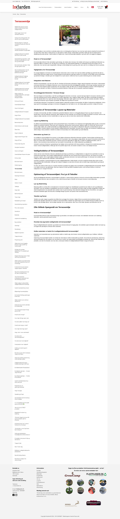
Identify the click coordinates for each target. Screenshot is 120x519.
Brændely (17, 215)
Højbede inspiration (19, 232)
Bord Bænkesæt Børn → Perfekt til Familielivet (22, 376)
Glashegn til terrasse (19, 175)
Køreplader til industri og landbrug (20, 413)
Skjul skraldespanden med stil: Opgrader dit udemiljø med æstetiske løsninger (22, 71)
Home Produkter (68, 7)
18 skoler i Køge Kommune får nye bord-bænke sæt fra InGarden (22, 419)
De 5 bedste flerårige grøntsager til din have (22, 295)
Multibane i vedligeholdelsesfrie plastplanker (22, 451)
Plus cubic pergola (19, 207)
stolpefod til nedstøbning (21, 218)
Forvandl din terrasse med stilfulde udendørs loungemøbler (22, 49)
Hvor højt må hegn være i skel (22, 318)
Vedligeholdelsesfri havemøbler (22, 118)
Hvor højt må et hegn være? (21, 329)
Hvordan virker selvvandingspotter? (19, 336)
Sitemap (15, 492)
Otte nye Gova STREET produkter (20, 408)
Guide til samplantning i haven (22, 288)
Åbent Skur (17, 129)
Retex (16, 179)
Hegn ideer (17, 190)
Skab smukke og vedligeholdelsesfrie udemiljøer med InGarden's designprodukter (22, 95)
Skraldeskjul (18, 229)
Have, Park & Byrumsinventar (45, 7)
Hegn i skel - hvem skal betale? (22, 332)
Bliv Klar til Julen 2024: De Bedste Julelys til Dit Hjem (22, 353)
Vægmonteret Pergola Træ (21, 136)
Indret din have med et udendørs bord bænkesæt (22, 305)
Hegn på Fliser (18, 140)
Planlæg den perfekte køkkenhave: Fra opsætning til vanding (22, 251)
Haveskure (17, 211)
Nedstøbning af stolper (20, 200)
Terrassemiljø (18, 168)
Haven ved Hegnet (19, 151)
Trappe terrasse (18, 236)
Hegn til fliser (18, 115)
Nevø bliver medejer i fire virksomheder (20, 459)
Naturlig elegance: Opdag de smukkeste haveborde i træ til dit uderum (22, 44)
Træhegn (17, 186)
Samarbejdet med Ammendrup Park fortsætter (22, 398)
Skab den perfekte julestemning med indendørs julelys (22, 358)
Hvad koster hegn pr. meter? (21, 325)
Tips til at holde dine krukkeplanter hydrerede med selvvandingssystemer (21, 278)
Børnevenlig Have (19, 122)
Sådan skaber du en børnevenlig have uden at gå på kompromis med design (22, 262)
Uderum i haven (18, 183)
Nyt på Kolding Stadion (20, 455)
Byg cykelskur (18, 222)
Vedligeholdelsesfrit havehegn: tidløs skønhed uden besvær (22, 89)
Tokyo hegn (17, 197)
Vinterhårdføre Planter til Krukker (22, 154)
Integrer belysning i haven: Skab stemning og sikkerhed (22, 256)
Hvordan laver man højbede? (21, 341)
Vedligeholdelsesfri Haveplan (22, 111)
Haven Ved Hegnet (19, 108)
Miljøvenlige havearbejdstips (21, 291)
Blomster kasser (19, 161)
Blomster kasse (18, 172)
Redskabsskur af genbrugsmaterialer (19, 386)
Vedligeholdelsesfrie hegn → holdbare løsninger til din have (22, 363)
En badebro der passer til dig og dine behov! (22, 439)
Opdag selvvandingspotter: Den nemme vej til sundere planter (22, 38)
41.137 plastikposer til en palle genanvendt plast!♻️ (22, 403)
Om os (82, 7)
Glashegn (17, 225)
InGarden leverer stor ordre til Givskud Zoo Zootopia (21, 424)
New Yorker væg (18, 446)
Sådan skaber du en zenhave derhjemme (21, 300)
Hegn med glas (18, 390)
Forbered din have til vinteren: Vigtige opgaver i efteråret (21, 267)
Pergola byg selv (19, 239)
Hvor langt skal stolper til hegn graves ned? (22, 310)
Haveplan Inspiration (20, 147)
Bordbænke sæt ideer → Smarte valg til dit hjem (22, 372)
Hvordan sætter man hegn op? (22, 321)
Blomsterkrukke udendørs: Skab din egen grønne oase (22, 65)
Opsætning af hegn (19, 394)
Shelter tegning (18, 165)
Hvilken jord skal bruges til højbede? (21, 348)
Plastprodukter (58, 7)
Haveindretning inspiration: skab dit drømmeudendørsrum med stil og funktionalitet (22, 60)
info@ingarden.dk (35, 1)
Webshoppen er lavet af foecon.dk (71, 516)
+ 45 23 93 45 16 (26, 1)
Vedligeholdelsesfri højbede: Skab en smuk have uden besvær (21, 77)
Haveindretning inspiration (21, 204)
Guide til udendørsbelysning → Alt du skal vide (22, 381)
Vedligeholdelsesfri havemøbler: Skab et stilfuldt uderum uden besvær (22, 84)
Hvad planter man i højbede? (21, 344)
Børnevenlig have (19, 193)
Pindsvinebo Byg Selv (20, 143)
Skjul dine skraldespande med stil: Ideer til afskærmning (22, 272)
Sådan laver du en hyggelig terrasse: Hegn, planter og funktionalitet (21, 245)
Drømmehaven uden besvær (21, 126)
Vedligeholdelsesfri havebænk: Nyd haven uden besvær (22, 54)
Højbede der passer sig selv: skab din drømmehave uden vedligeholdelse (21, 28)
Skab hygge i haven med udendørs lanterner (20, 33)
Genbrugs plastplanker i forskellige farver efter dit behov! (22, 434)
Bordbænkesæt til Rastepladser (22, 367)
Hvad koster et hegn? (20, 314)
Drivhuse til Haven (19, 101)
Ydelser (76, 7)
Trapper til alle (18, 443)
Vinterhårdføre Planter (20, 104)
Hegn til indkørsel (19, 133)
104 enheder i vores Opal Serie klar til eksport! (22, 429)
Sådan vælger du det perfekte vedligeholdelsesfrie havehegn (22, 283)
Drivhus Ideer (18, 158)
